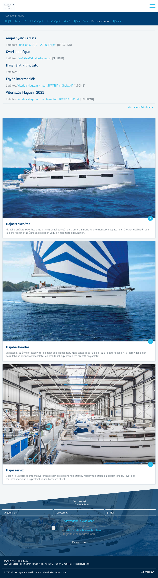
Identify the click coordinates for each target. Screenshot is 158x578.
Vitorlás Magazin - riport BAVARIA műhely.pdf (45, 85)
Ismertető (20, 21)
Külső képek (36, 21)
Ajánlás (117, 21)
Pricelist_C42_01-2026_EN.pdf (36, 45)
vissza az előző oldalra (140, 107)
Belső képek (53, 21)
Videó (67, 21)
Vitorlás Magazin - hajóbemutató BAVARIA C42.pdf (48, 99)
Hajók (8, 21)
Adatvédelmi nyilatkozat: (79, 521)
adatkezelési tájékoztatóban (83, 530)
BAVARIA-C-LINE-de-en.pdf (34, 58)
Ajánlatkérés (81, 21)
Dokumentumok (100, 21)
